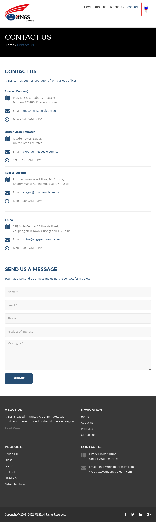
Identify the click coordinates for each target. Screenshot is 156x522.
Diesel (9, 460)
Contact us (88, 435)
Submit (18, 378)
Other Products (15, 484)
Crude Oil (11, 454)
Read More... (13, 428)
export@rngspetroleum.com (42, 151)
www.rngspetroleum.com (115, 471)
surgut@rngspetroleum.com (42, 192)
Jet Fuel (10, 472)
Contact (132, 7)
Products (116, 7)
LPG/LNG (11, 478)
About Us (100, 7)
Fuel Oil (10, 466)
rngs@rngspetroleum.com (40, 111)
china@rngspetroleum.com (41, 239)
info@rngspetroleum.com (116, 467)
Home (87, 7)
